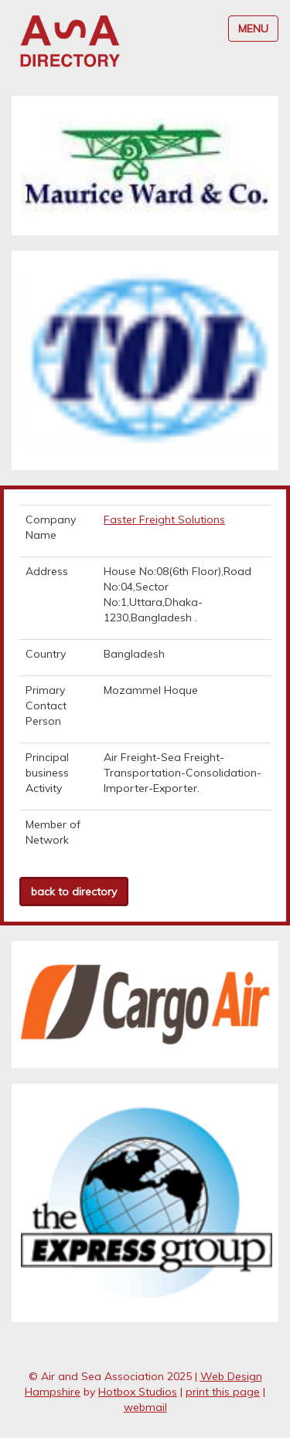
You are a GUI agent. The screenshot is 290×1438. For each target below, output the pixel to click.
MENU (253, 29)
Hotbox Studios (137, 1392)
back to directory (74, 891)
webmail (145, 1407)
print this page (223, 1392)
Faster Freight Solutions (164, 519)
